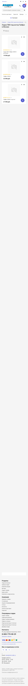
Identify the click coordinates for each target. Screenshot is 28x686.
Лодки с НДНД (5, 590)
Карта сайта (5, 592)
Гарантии (4, 610)
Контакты (4, 606)
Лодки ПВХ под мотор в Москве (15, 22)
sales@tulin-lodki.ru (10, 655)
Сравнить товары (6, 599)
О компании (5, 601)
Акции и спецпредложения (8, 603)
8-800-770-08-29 (20, 5)
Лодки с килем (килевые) (8, 619)
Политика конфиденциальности (10, 672)
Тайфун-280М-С (7, 76)
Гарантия (15, 14)
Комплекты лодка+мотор (8, 594)
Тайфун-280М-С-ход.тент (9, 99)
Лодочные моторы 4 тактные (9, 624)
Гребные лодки (5, 584)
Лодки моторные (6, 582)
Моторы (4, 588)
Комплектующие (6, 586)
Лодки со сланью (6, 621)
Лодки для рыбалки (7, 617)
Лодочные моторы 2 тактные (9, 623)
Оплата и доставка (6, 14)
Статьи (3, 604)
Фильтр (7, 30)
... (26, 14)
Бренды (22, 14)
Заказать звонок (6, 636)
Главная (4, 22)
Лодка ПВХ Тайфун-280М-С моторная (10, 52)
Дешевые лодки (6, 626)
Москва (4, 1)
